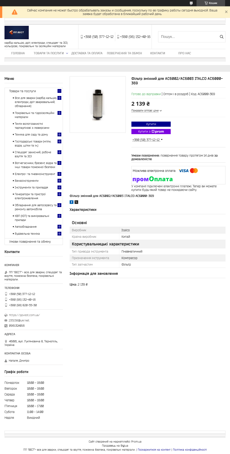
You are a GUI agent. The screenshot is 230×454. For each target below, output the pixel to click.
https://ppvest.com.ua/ (24, 315)
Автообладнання (26, 226)
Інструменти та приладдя (31, 187)
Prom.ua (136, 441)
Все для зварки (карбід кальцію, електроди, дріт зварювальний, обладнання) (36, 102)
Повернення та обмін (124, 53)
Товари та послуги (49, 53)
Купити (151, 124)
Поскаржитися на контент (154, 449)
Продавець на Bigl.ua (115, 445)
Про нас (184, 53)
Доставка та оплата (86, 53)
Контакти (157, 53)
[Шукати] (222, 36)
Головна (18, 53)
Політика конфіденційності (190, 449)
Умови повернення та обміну (30, 241)
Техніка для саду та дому (31, 134)
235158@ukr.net (19, 320)
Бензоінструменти (26, 180)
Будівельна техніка (27, 233)
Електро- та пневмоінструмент (35, 174)
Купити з (151, 132)
